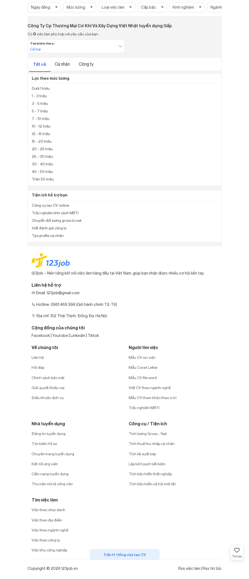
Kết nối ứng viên (45, 464)
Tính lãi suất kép (142, 454)
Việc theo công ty (46, 540)
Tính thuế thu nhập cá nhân (152, 443)
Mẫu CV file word (143, 377)
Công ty (86, 64)
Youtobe (60, 335)
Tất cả (40, 64)
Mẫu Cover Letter (143, 367)
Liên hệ (38, 357)
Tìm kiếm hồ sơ (44, 443)
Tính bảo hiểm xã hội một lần (152, 484)
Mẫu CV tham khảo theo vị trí (152, 397)
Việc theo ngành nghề (50, 530)
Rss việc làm (189, 568)
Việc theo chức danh (48, 510)
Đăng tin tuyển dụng (49, 433)
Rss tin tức (212, 568)
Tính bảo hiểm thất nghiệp (150, 474)
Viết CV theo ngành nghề (149, 387)
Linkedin (77, 335)
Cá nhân (63, 64)
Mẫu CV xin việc (142, 357)
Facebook (41, 335)
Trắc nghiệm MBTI (144, 407)
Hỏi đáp (38, 367)
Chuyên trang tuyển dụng (53, 454)
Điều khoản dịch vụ (48, 397)
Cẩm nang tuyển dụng (50, 474)
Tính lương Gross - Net (148, 433)
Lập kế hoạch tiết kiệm (147, 464)
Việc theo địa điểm (47, 520)
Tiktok (93, 335)
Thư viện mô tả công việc (52, 484)
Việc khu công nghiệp (49, 550)
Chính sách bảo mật (48, 377)
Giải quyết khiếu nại (48, 387)
